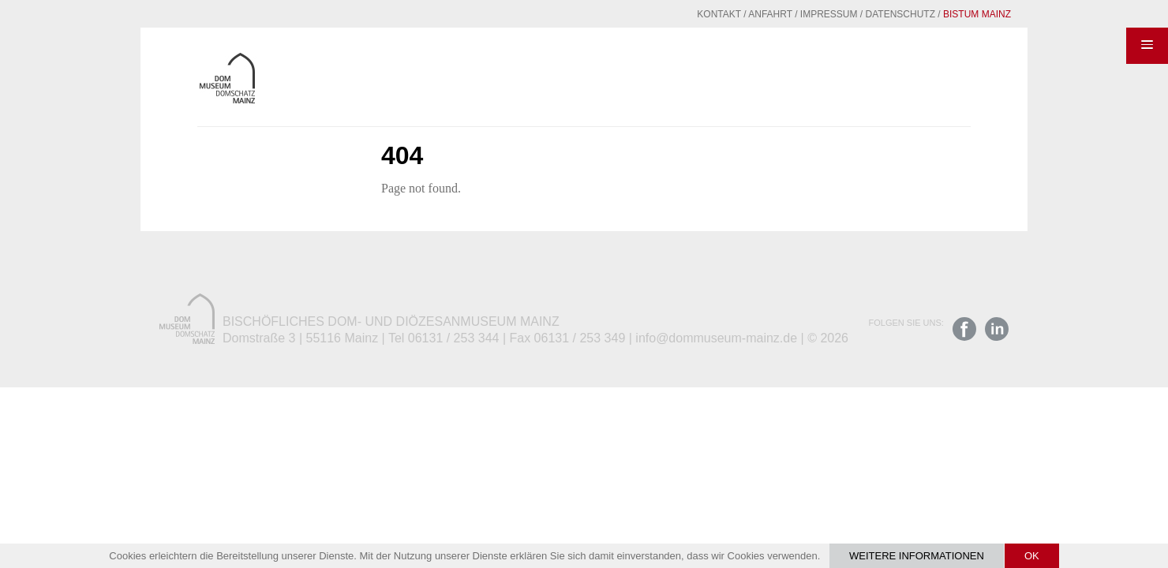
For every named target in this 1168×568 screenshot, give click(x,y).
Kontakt (680, 14)
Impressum (790, 14)
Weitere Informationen (916, 556)
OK (1031, 556)
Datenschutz (862, 14)
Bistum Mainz (938, 14)
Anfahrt (731, 14)
